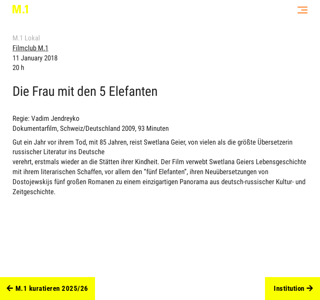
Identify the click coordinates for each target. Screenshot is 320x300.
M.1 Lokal (26, 38)
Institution (293, 289)
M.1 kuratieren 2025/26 (47, 289)
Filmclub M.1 (30, 48)
